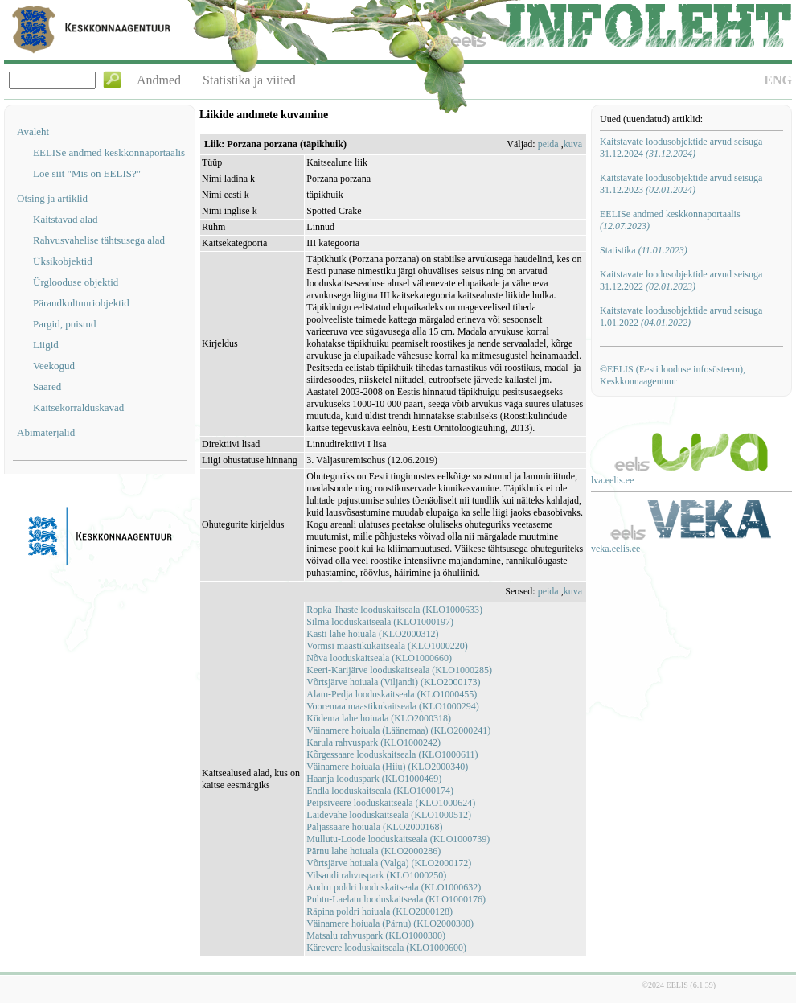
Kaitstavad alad (65, 219)
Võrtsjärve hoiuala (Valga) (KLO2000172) (388, 863)
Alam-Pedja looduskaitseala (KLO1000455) (391, 694)
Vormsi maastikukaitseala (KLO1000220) (386, 646)
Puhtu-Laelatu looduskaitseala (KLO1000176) (396, 899)
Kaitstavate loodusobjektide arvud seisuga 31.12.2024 (681, 147)
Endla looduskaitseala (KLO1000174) (379, 790)
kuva (573, 144)
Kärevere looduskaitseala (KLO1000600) (386, 947)
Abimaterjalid (46, 432)
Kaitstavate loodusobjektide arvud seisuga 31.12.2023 (681, 183)
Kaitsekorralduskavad (78, 407)
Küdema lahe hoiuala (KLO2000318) (378, 718)
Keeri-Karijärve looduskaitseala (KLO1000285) (399, 670)
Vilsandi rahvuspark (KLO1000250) (376, 875)
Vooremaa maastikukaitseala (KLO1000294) (392, 706)
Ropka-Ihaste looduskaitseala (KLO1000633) (394, 609)
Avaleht (33, 131)
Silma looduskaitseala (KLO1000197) (379, 621)
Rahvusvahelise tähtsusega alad (99, 240)
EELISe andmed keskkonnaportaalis (109, 152)
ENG (778, 80)
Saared (47, 386)
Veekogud (54, 366)
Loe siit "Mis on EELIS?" (87, 173)
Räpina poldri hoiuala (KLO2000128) (379, 911)
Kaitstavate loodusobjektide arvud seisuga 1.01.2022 (681, 316)
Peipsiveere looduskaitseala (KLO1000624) (390, 802)
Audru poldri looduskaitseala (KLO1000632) (393, 887)
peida (548, 144)
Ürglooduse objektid (75, 282)
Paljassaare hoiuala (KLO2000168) (374, 826)
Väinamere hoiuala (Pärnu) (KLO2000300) (390, 923)
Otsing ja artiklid (52, 198)
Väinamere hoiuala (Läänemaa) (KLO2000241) (398, 730)
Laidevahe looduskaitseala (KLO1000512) (388, 814)
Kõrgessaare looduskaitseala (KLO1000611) (392, 754)
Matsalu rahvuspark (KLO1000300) (375, 935)
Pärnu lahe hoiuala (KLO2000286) (373, 851)
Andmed (159, 80)
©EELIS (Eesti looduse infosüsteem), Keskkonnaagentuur (672, 375)
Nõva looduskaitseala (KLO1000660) (379, 658)
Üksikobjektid (62, 261)
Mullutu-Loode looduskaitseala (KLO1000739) (398, 839)
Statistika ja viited (249, 80)
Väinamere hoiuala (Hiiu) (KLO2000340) (387, 766)
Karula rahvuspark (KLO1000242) (373, 742)
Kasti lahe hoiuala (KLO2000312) (372, 633)
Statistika (643, 250)
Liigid (46, 345)
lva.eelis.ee (612, 480)
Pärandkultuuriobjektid (81, 303)
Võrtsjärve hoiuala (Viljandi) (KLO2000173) (393, 682)
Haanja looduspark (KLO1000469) (373, 778)
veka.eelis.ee (615, 548)
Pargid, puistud (64, 324)
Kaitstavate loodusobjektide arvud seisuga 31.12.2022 (681, 280)
